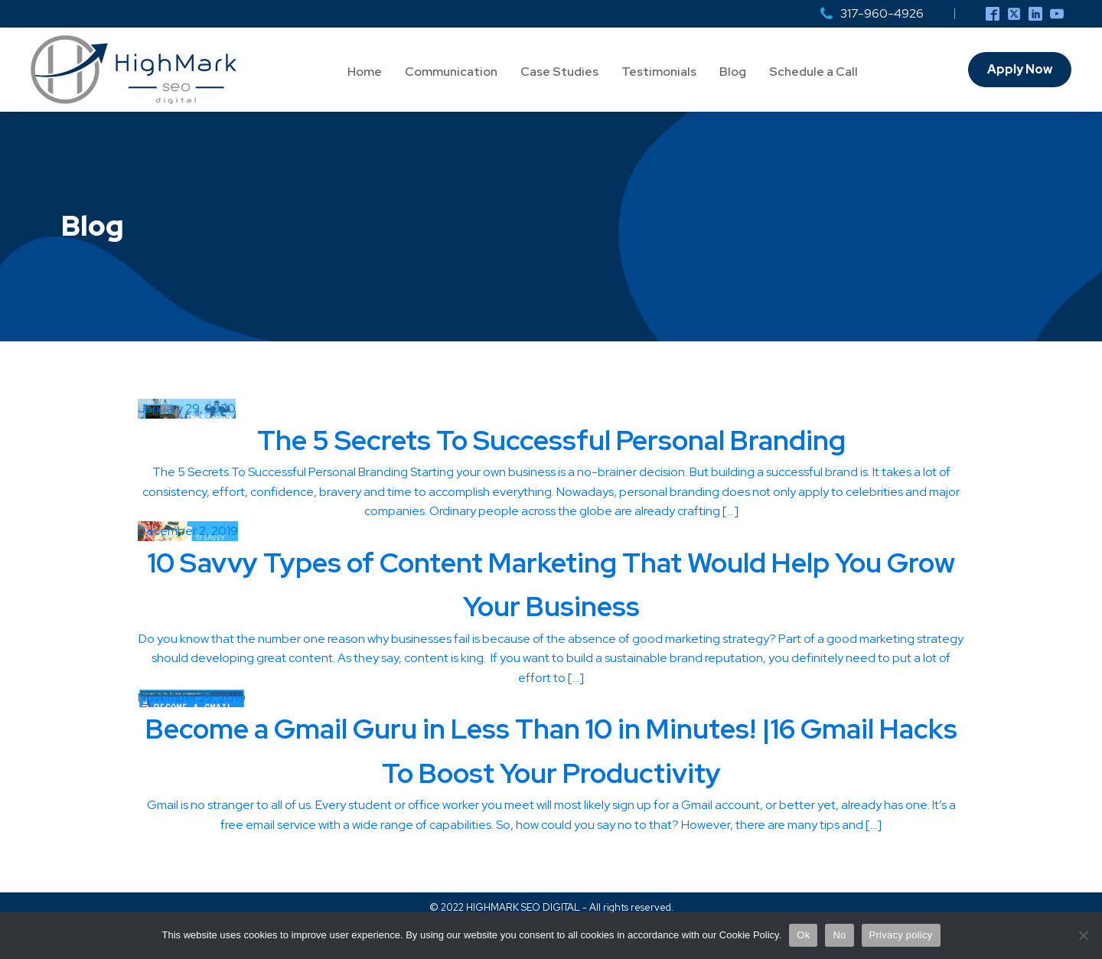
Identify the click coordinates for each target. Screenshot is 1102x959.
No (839, 935)
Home (364, 72)
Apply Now (1019, 69)
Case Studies (559, 72)
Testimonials (658, 72)
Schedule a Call (813, 72)
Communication (451, 72)
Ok (803, 935)
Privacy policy (901, 935)
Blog (732, 72)
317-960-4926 (882, 13)
